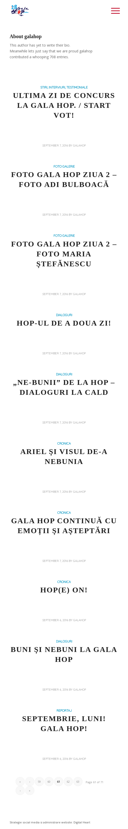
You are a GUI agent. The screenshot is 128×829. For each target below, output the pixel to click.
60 (48, 781)
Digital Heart (82, 822)
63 (77, 781)
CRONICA (64, 443)
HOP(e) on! (64, 590)
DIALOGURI (64, 315)
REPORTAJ (64, 710)
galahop (79, 145)
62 (68, 781)
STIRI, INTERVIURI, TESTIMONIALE (64, 87)
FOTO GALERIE (64, 166)
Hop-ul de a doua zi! (64, 323)
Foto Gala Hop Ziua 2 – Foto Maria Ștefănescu (64, 254)
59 (39, 781)
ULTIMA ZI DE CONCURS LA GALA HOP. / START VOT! (64, 105)
